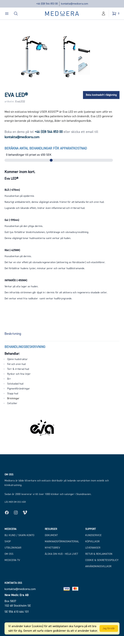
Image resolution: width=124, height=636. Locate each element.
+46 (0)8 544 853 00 (47, 3)
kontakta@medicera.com (74, 3)
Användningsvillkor (98, 566)
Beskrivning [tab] (13, 333)
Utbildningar (13, 547)
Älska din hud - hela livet (61, 554)
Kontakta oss (13, 583)
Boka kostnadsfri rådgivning (101, 95)
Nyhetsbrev (52, 547)
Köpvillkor (92, 541)
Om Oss (9, 554)
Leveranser (92, 547)
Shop (8, 541)
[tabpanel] (62, 373)
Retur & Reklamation (98, 554)
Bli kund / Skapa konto (19, 535)
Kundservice (93, 535)
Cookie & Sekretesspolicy (102, 560)
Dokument (51, 535)
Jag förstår (109, 628)
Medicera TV (12, 560)
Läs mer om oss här (15, 501)
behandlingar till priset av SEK (28, 155)
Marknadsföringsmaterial (62, 541)
